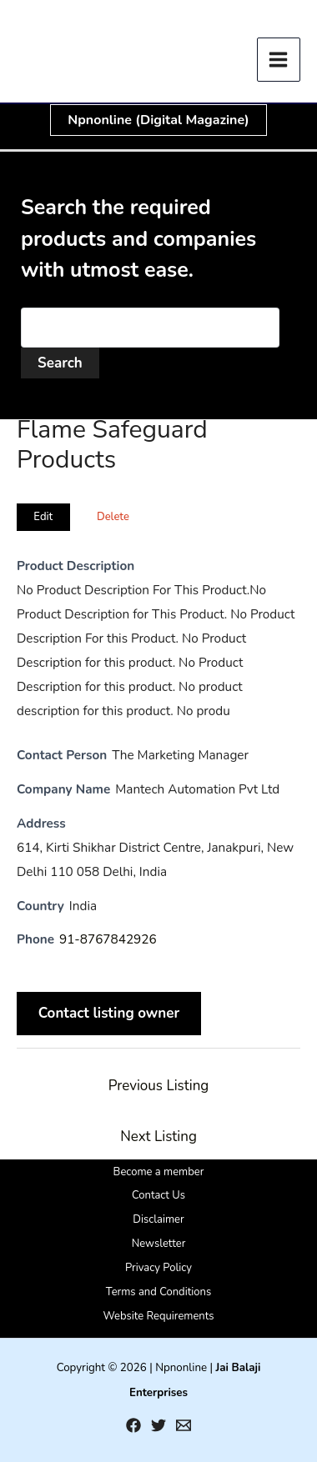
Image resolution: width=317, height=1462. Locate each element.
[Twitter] (158, 1425)
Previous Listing (158, 1085)
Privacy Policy (158, 1267)
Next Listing (158, 1136)
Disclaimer (158, 1219)
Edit (43, 516)
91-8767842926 (108, 939)
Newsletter (159, 1243)
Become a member (158, 1171)
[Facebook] (133, 1425)
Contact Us (158, 1195)
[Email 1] (183, 1425)
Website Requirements (158, 1316)
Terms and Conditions (158, 1291)
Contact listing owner (109, 1013)
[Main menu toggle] (279, 60)
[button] (158, 120)
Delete (113, 516)
